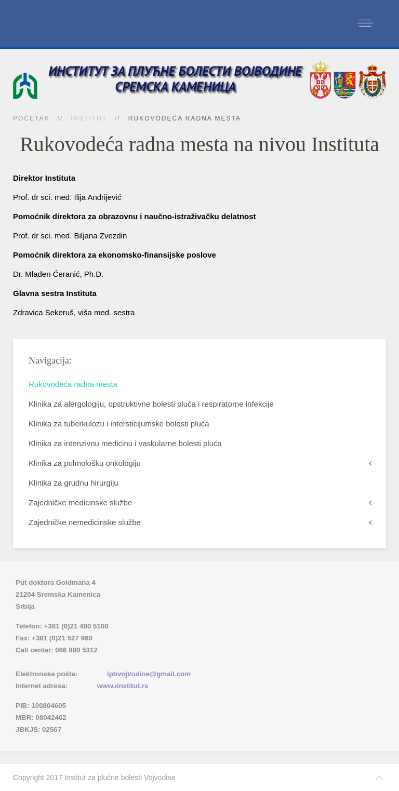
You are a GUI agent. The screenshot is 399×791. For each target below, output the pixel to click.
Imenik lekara (65, 662)
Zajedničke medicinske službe (80, 502)
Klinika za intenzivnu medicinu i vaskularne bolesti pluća (125, 443)
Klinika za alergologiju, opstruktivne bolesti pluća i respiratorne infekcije (151, 403)
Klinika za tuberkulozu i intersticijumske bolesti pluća (119, 423)
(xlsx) (125, 662)
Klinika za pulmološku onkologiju (85, 463)
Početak (31, 118)
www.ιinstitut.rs (123, 686)
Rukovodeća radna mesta (73, 384)
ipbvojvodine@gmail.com (149, 674)
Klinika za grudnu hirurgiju (73, 482)
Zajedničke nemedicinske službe (85, 522)
